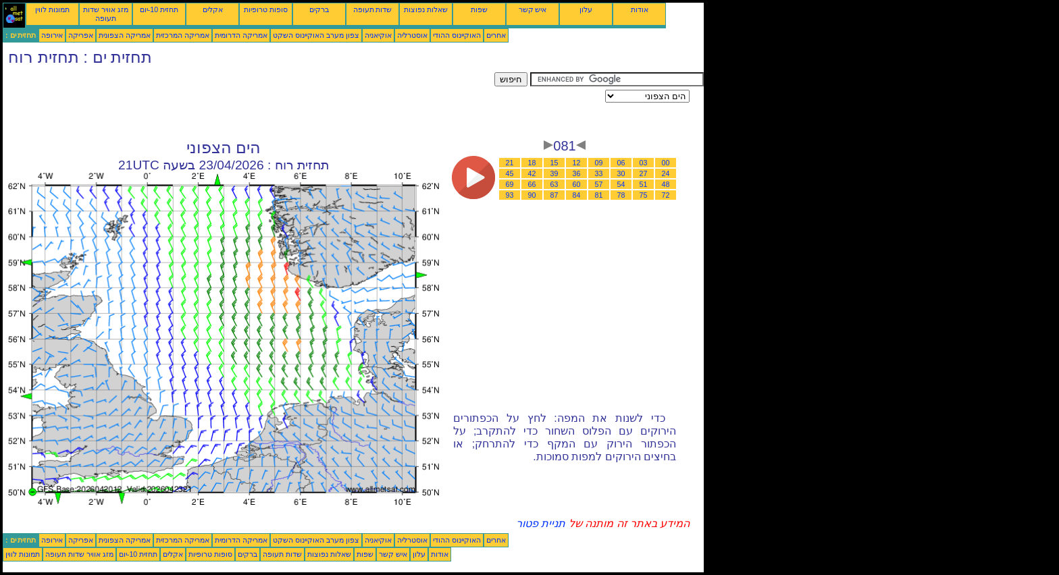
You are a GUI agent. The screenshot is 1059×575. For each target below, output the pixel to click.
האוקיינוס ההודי (457, 35)
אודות (639, 9)
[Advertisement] (248, 102)
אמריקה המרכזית (182, 35)
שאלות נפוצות (426, 9)
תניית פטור (540, 523)
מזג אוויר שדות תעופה (105, 13)
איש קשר (533, 9)
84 (577, 195)
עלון (585, 9)
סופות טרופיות (266, 9)
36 (577, 173)
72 (666, 195)
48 (666, 184)
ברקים (319, 9)
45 (510, 173)
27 (644, 173)
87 (554, 195)
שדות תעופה (372, 9)
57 (599, 184)
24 (666, 173)
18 (532, 163)
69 (510, 184)
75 (644, 195)
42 (532, 173)
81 (599, 195)
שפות (479, 9)
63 (554, 184)
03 (644, 163)
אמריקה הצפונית (125, 35)
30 (621, 173)
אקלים (213, 9)
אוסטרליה (412, 35)
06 (621, 163)
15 (554, 163)
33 (599, 173)
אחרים (496, 35)
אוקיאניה (378, 35)
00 (666, 163)
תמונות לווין (52, 9)
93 (510, 195)
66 (532, 184)
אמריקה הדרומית (241, 35)
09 (599, 163)
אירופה (52, 35)
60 (577, 184)
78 (621, 195)
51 (644, 184)
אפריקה (80, 35)
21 (510, 163)
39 (554, 173)
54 (621, 184)
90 (532, 195)
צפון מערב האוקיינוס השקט (316, 35)
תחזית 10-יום (159, 9)
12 (577, 163)
